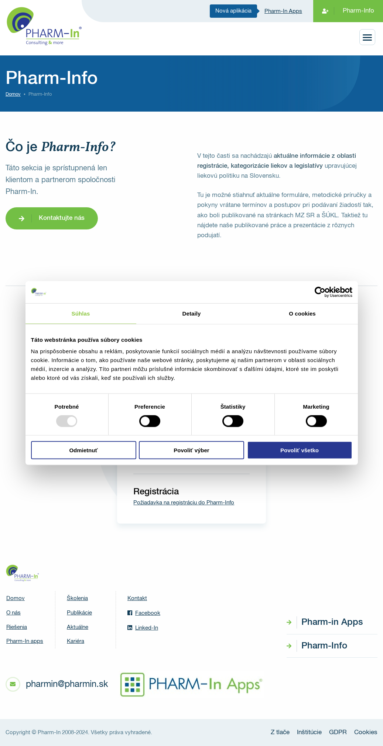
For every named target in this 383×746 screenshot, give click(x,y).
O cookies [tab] (302, 313)
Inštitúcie (309, 732)
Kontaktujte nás (62, 218)
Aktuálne (77, 627)
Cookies (365, 732)
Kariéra (75, 641)
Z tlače (280, 732)
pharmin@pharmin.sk (67, 684)
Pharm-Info (358, 11)
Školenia (77, 598)
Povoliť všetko (299, 450)
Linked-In (142, 628)
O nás (13, 613)
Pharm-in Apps (332, 622)
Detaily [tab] (191, 313)
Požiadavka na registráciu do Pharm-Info (183, 502)
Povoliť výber (191, 450)
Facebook (143, 613)
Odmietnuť (83, 450)
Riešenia (16, 627)
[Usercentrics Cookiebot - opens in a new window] (320, 291)
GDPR (338, 732)
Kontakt (137, 598)
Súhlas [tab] (81, 313)
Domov (13, 94)
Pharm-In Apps (283, 11)
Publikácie (79, 613)
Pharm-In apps (24, 641)
